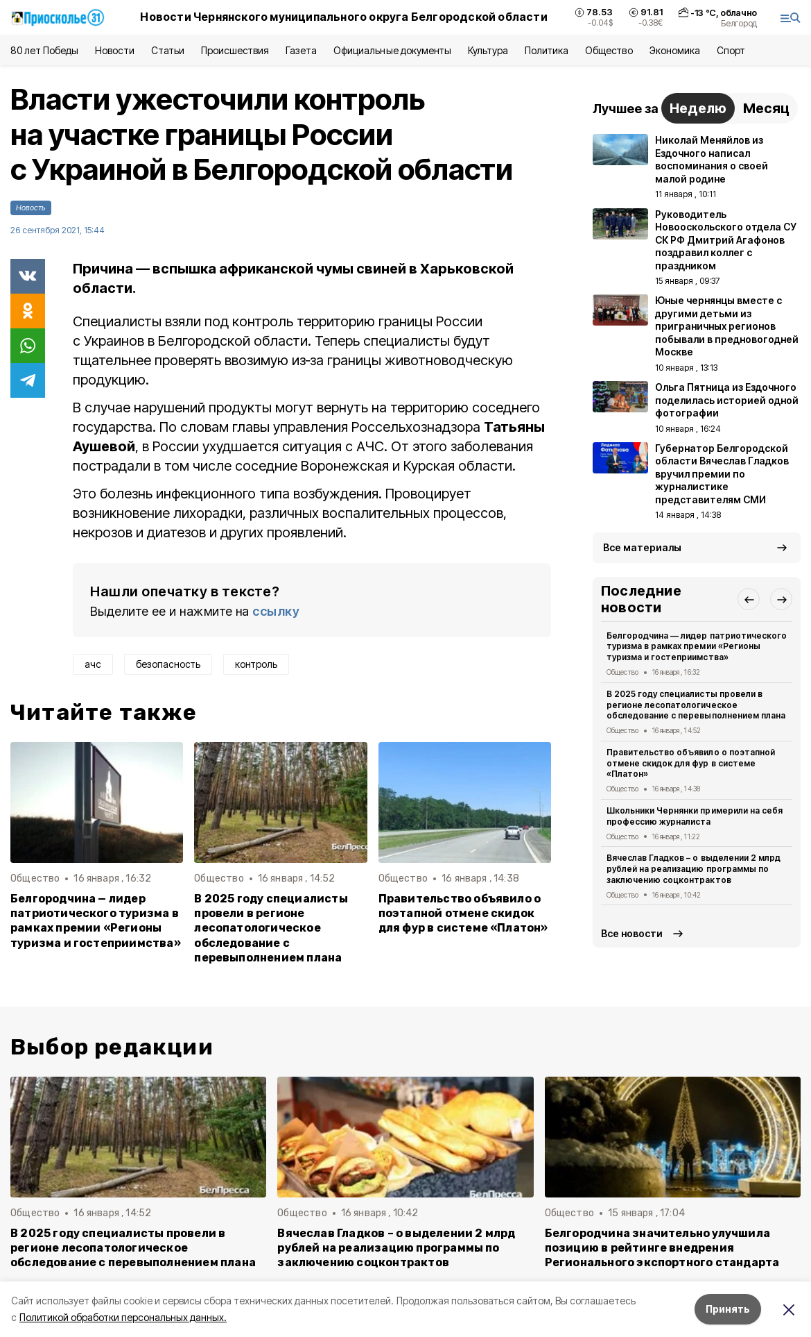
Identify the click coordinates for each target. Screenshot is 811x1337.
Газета (301, 50)
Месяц (766, 108)
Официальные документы (392, 50)
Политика (546, 50)
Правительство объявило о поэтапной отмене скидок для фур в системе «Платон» (463, 913)
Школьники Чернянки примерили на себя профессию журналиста (695, 816)
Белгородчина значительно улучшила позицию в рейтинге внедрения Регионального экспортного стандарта (662, 1248)
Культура (488, 50)
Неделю (698, 108)
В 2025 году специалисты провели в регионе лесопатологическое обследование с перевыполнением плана (270, 928)
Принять (728, 1309)
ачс (93, 664)
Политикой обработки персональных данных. (123, 1317)
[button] (749, 599)
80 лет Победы (44, 50)
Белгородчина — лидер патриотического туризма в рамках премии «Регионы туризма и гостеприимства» (95, 920)
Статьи (167, 50)
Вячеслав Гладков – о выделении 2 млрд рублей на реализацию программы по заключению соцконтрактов (694, 868)
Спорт (731, 50)
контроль (256, 664)
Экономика (674, 50)
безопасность (168, 664)
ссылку (275, 611)
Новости (114, 50)
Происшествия (235, 50)
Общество (608, 50)
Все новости (632, 933)
